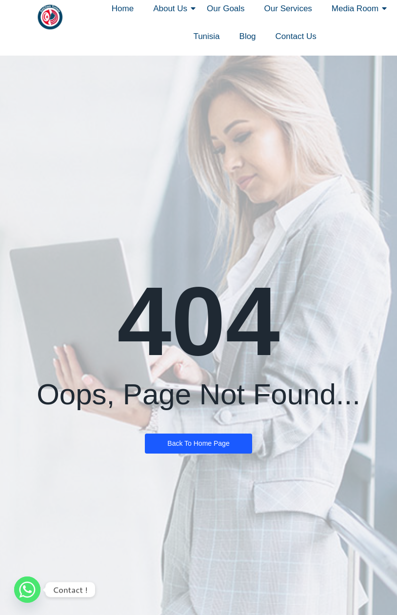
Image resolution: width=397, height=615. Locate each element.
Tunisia (206, 36)
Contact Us (296, 36)
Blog (247, 36)
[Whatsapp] (27, 589)
